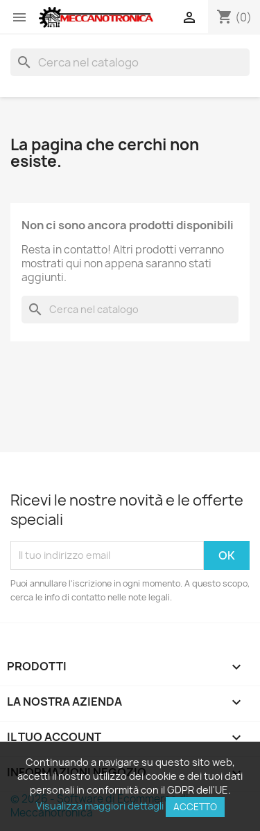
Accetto (195, 807)
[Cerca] (130, 62)
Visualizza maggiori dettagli (100, 805)
